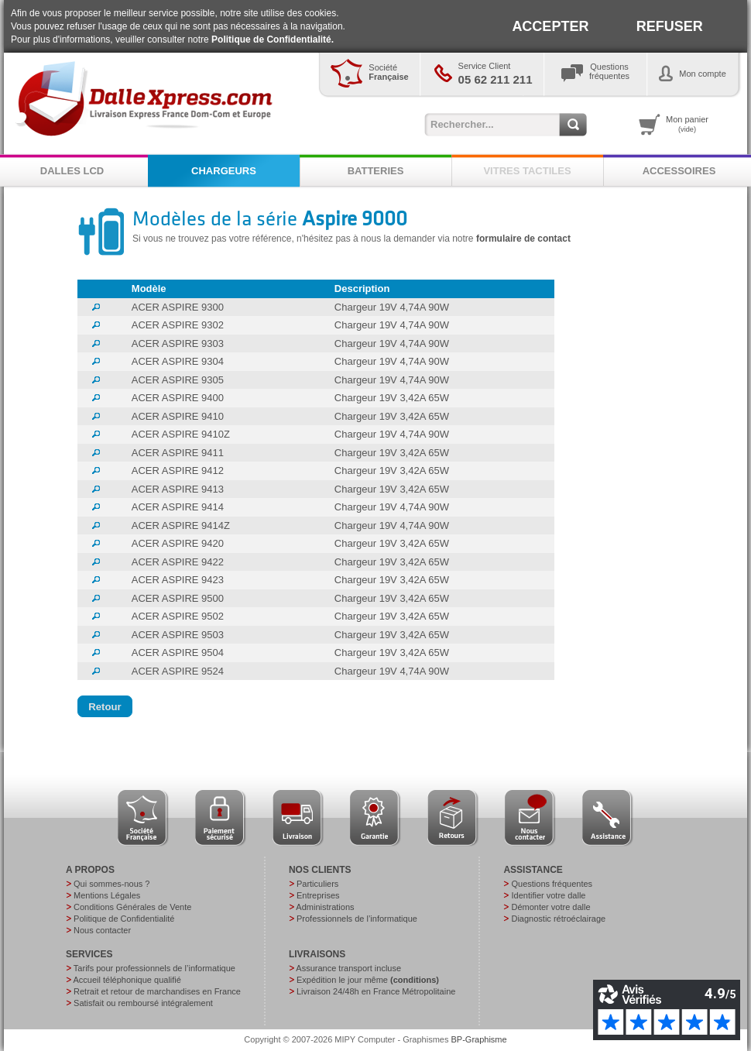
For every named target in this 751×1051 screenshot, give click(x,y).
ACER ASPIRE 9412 (178, 470)
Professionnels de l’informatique (357, 918)
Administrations (325, 907)
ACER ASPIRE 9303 (178, 343)
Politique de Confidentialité (124, 918)
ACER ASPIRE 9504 (178, 652)
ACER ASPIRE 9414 (178, 507)
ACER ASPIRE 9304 (178, 361)
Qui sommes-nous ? (111, 883)
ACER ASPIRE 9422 (178, 562)
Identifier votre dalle (548, 895)
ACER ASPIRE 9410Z (181, 434)
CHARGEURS (223, 171)
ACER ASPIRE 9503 (178, 635)
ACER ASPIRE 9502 (178, 616)
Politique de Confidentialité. (272, 39)
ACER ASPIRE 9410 (178, 416)
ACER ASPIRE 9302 (178, 325)
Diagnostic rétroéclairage (558, 918)
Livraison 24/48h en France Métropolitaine (376, 991)
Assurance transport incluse (348, 968)
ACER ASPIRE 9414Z (181, 525)
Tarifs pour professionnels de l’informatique (154, 968)
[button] (104, 706)
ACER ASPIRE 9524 (178, 671)
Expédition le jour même (368, 979)
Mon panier (687, 124)
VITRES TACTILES (527, 171)
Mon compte (702, 73)
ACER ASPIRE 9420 (178, 543)
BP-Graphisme (479, 1039)
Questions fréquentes (551, 883)
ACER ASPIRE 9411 (178, 453)
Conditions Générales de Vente (132, 907)
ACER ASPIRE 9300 (178, 307)
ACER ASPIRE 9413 (178, 489)
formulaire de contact (523, 238)
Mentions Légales (107, 895)
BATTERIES (376, 171)
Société (388, 72)
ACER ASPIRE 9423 (178, 580)
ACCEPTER (550, 26)
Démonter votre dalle (550, 907)
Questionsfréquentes (609, 71)
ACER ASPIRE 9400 (178, 398)
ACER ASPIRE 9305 (178, 380)
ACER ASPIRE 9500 (178, 598)
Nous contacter (102, 930)
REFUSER (669, 26)
